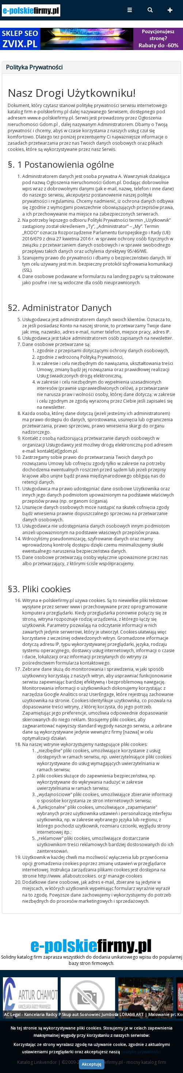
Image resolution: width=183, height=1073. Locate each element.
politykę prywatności (141, 1051)
